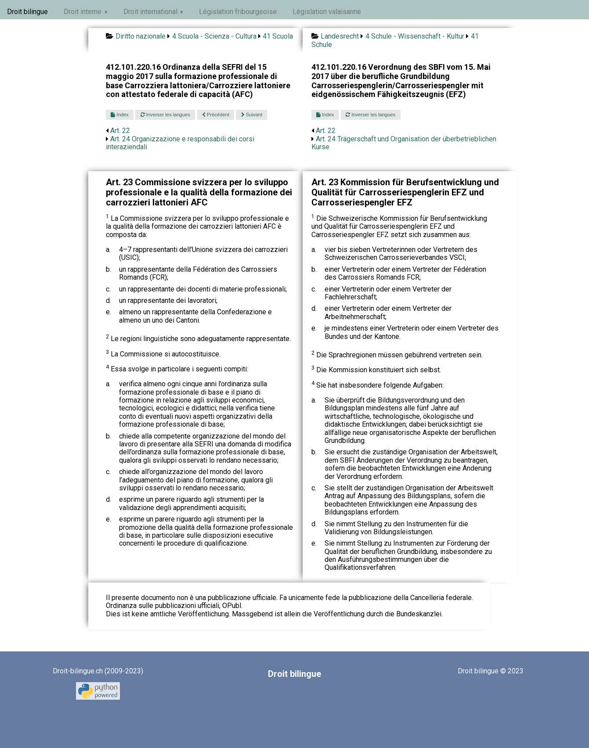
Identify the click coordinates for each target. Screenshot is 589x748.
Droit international (150, 11)
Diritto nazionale (141, 36)
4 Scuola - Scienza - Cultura (214, 36)
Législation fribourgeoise (238, 11)
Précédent (215, 114)
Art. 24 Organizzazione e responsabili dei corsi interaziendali (180, 143)
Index (119, 114)
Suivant (251, 114)
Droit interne (82, 11)
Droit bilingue (27, 11)
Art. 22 (120, 130)
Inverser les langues (165, 114)
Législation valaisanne (327, 11)
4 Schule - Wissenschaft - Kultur (414, 36)
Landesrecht (340, 36)
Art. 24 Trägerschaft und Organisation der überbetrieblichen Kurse (403, 143)
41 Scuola (278, 36)
